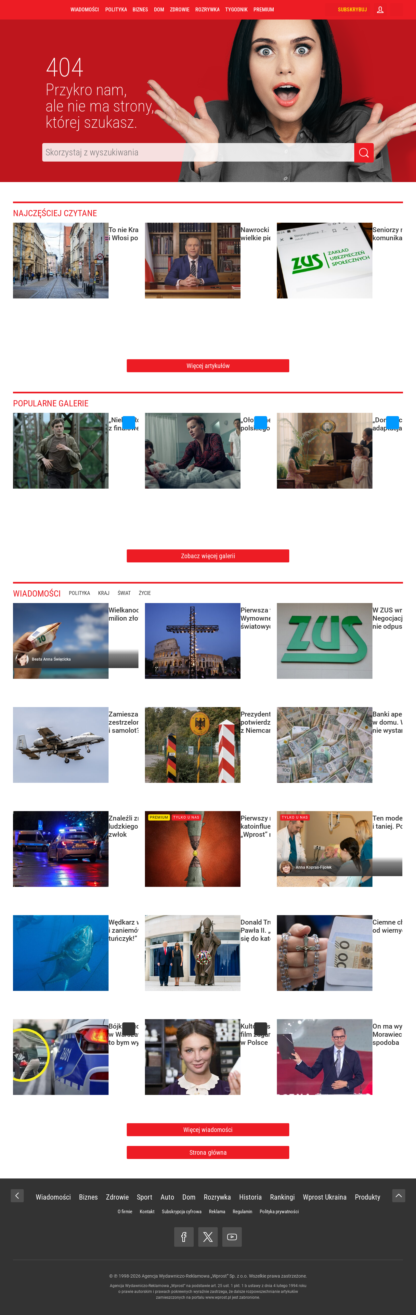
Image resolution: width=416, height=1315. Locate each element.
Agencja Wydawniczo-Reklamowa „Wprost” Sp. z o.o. (195, 1276)
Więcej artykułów (208, 366)
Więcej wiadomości (208, 1130)
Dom (159, 10)
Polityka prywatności (279, 1212)
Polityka (116, 10)
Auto (167, 1197)
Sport (144, 1197)
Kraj (109, 593)
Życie (151, 593)
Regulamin (242, 1212)
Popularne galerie (55, 403)
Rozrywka (207, 10)
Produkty (367, 1197)
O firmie (125, 1212)
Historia (250, 1197)
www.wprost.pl (218, 1297)
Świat (130, 593)
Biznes (140, 10)
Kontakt (147, 1212)
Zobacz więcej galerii (208, 556)
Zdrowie (179, 10)
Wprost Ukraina (325, 1197)
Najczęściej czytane (60, 212)
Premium (264, 10)
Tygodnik (236, 10)
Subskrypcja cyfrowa (182, 1212)
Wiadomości (85, 10)
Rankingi (282, 1197)
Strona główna (208, 1152)
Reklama (217, 1212)
